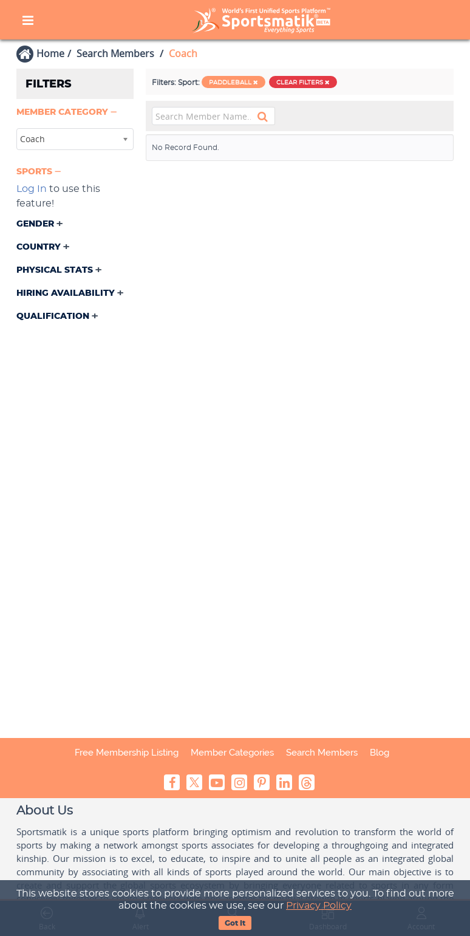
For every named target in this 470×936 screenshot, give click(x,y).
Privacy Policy (319, 905)
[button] (67, 112)
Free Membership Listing (127, 752)
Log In (31, 189)
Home (50, 53)
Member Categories (232, 752)
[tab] (75, 113)
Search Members (115, 53)
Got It (235, 923)
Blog (379, 752)
